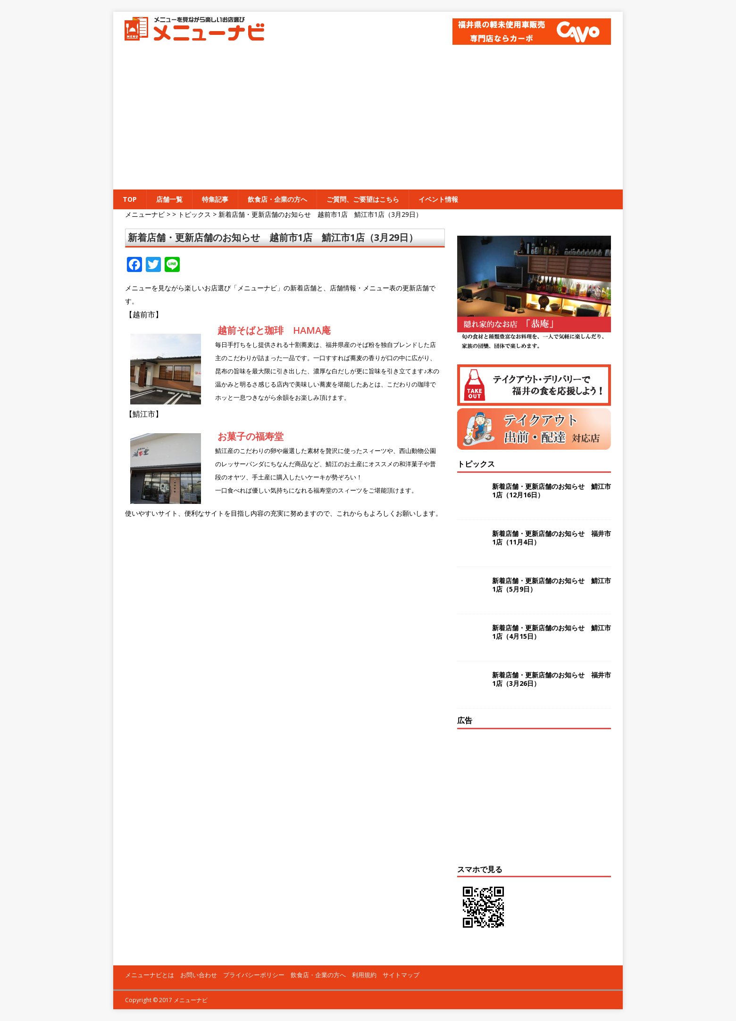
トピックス (476, 464)
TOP (130, 199)
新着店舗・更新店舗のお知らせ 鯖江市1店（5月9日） (551, 584)
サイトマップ (401, 975)
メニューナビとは (149, 975)
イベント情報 (438, 199)
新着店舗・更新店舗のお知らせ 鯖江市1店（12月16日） (551, 490)
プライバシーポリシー (253, 975)
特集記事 (215, 199)
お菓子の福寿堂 (250, 436)
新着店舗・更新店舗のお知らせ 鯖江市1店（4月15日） (551, 632)
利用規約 (364, 975)
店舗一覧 (169, 199)
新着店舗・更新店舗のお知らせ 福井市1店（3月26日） (551, 679)
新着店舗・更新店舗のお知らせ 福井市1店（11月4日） (551, 537)
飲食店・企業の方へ (277, 199)
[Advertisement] (368, 119)
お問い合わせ (198, 975)
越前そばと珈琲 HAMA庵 (274, 330)
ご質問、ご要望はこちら (362, 199)
